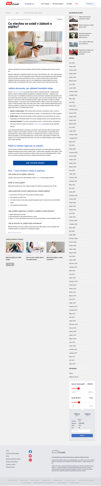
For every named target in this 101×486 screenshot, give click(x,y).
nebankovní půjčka (17, 92)
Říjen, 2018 (72, 313)
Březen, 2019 (72, 295)
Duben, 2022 (72, 163)
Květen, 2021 (72, 202)
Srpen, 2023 (72, 106)
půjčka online (19, 232)
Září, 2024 (72, 63)
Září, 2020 (72, 231)
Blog (18, 12)
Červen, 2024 (72, 70)
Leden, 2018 (72, 346)
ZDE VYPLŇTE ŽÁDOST (35, 163)
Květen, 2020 (72, 245)
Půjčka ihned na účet (12, 480)
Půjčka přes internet (46, 480)
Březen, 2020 (72, 253)
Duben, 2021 (72, 206)
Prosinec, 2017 (73, 349)
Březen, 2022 (72, 167)
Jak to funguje (45, 3)
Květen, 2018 (72, 331)
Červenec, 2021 (73, 195)
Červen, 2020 (72, 242)
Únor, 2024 (72, 84)
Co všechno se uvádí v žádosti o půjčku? (32, 12)
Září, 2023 (72, 102)
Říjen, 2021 (72, 184)
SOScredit (9, 12)
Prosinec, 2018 (73, 306)
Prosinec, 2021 (73, 177)
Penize (71, 373)
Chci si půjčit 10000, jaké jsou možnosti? (86, 43)
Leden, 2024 (72, 88)
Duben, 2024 (72, 77)
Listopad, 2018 (73, 310)
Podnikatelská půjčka (74, 483)
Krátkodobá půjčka (58, 480)
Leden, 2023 (72, 131)
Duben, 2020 (72, 249)
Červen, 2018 (72, 328)
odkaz (38, 177)
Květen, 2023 (72, 116)
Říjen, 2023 (72, 99)
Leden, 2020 (72, 260)
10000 (89, 384)
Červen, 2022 (72, 156)
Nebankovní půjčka (34, 480)
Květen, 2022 (72, 159)
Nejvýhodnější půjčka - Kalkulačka (86, 480)
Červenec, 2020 (73, 238)
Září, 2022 (72, 145)
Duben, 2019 (72, 292)
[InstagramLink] (30, 460)
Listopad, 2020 (73, 224)
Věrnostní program (58, 3)
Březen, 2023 (72, 124)
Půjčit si (82, 436)
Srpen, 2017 (72, 364)
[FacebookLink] (30, 452)
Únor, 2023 (72, 127)
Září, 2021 (72, 188)
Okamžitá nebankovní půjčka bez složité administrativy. (85, 35)
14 (90, 398)
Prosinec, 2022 (73, 134)
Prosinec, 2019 (73, 263)
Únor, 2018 (72, 342)
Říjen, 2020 (72, 227)
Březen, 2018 (72, 338)
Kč (92, 384)
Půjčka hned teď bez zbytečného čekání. (85, 18)
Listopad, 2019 (73, 267)
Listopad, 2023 (73, 95)
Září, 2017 (72, 360)
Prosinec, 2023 (73, 91)
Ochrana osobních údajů (12, 453)
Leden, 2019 (72, 303)
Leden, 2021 (72, 217)
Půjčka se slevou (73, 377)
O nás (7, 451)
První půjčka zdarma (26, 483)
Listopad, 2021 (73, 181)
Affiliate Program (10, 467)
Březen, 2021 (72, 210)
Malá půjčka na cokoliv (70, 480)
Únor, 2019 (72, 299)
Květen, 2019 (72, 288)
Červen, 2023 (72, 113)
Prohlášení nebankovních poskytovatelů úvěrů (44, 483)
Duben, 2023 (72, 120)
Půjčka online (38, 124)
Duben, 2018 (72, 335)
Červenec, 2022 (73, 152)
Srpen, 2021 (72, 192)
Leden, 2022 (72, 174)
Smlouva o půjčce (10, 464)
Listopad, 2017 (73, 353)
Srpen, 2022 (72, 149)
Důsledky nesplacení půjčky (13, 459)
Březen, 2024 (72, 81)
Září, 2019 (72, 274)
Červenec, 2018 (73, 324)
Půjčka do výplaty (23, 480)
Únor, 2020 (72, 256)
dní (92, 398)
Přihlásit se (90, 4)
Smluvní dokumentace (12, 462)
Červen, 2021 (72, 199)
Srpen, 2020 (72, 235)
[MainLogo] (13, 4)
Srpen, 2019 (72, 278)
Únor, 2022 (72, 170)
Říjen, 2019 (72, 270)
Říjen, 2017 (72, 356)
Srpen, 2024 (72, 66)
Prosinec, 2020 (73, 220)
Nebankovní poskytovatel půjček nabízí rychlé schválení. (86, 52)
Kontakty (69, 3)
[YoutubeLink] (30, 456)
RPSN (7, 456)
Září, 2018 (72, 317)
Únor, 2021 (72, 213)
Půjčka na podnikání (62, 483)
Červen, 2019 (72, 285)
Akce (76, 3)
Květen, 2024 (72, 73)
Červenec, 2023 (73, 109)
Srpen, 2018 (72, 321)
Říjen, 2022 (72, 141)
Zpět (10, 264)
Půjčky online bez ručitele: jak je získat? (86, 26)
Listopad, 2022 (73, 138)
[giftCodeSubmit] (91, 430)
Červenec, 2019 (73, 281)
